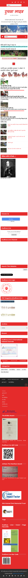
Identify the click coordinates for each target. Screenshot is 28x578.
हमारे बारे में (4, 382)
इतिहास (3, 402)
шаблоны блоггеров (18, 573)
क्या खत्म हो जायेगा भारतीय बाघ (14, 148)
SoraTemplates (22, 571)
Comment (23, 360)
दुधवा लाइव (14, 12)
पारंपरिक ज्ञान (4, 404)
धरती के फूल (10, 142)
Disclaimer (5, 406)
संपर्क (22, 379)
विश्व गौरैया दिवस (4, 372)
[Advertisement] (14, 196)
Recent (5, 360)
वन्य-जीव (24, 369)
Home (3, 379)
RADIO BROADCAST (13, 379)
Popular (14, 360)
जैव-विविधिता (12, 369)
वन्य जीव (4, 399)
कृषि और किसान (4, 369)
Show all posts (22, 58)
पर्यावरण (18, 369)
